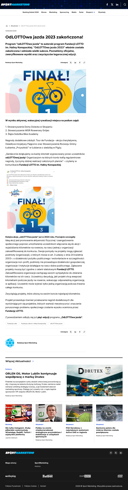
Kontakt (43, 486)
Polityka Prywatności (13, 486)
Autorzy (38, 466)
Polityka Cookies (30, 486)
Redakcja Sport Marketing (13, 62)
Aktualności (14, 26)
